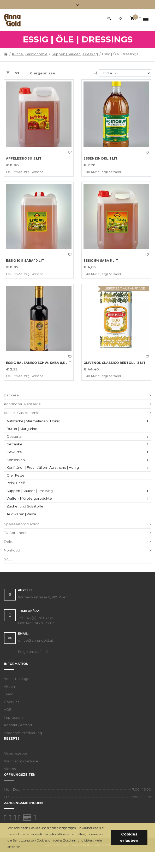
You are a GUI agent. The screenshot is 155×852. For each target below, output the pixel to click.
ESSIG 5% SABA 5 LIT (101, 261)
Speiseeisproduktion (21, 524)
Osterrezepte (15, 753)
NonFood (12, 550)
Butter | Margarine (22, 429)
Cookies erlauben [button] (129, 837)
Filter (13, 73)
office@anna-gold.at (35, 640)
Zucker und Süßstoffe (25, 506)
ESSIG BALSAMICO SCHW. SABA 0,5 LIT (38, 363)
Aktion (9, 686)
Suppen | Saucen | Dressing (75, 54)
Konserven (16, 460)
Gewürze (14, 452)
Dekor (9, 541)
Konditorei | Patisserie (22, 404)
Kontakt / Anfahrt (18, 725)
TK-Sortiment (15, 533)
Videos (10, 769)
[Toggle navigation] (78, 4)
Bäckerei (12, 395)
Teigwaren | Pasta (21, 514)
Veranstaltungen (18, 678)
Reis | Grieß (16, 483)
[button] (22, 847)
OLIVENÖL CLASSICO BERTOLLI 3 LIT (115, 363)
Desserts (14, 436)
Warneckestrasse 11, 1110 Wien (43, 597)
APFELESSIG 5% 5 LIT (23, 158)
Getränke (14, 444)
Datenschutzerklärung (23, 733)
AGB (7, 709)
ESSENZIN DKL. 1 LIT (100, 158)
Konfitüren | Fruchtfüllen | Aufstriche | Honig (43, 467)
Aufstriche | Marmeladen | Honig (33, 421)
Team (8, 694)
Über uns (11, 702)
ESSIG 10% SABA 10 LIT (25, 261)
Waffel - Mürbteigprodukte (29, 498)
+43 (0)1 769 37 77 (39, 618)
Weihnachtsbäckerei (21, 761)
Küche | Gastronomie (29, 54)
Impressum (13, 717)
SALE (8, 559)
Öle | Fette (16, 475)
